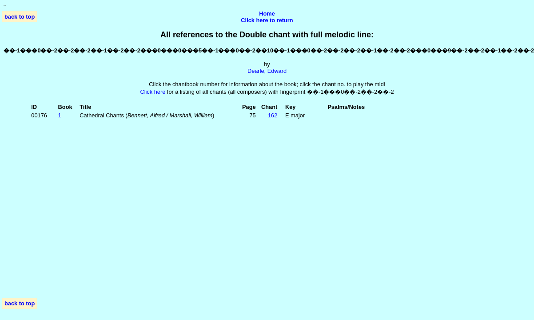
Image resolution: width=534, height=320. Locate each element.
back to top (19, 16)
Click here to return (267, 20)
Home (267, 13)
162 (272, 115)
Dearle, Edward (267, 71)
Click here (152, 91)
